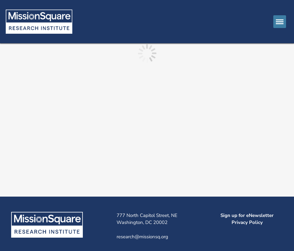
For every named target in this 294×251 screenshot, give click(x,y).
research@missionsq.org (142, 237)
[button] (279, 21)
